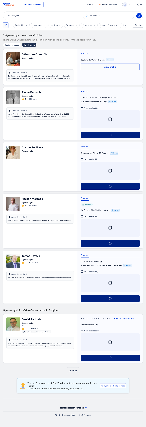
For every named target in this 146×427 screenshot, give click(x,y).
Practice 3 (107, 318)
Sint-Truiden (29, 45)
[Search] (139, 15)
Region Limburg (12, 45)
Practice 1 (85, 53)
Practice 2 (95, 318)
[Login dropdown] (126, 4)
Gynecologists (68, 415)
